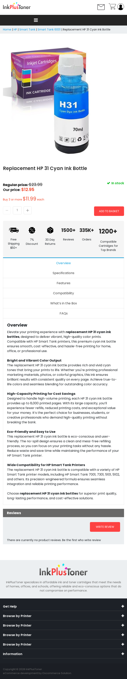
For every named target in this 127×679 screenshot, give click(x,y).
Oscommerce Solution (56, 673)
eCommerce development (20, 673)
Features (63, 283)
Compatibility (63, 293)
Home (7, 29)
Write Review (105, 527)
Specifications (63, 273)
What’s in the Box (63, 303)
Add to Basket (109, 211)
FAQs (64, 313)
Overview (63, 263)
